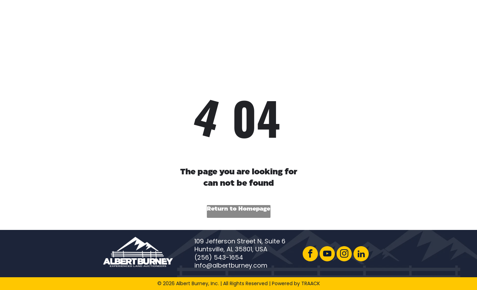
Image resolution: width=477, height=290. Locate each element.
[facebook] (310, 254)
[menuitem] (219, 20)
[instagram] (344, 254)
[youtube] (327, 254)
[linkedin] (361, 254)
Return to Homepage (238, 209)
